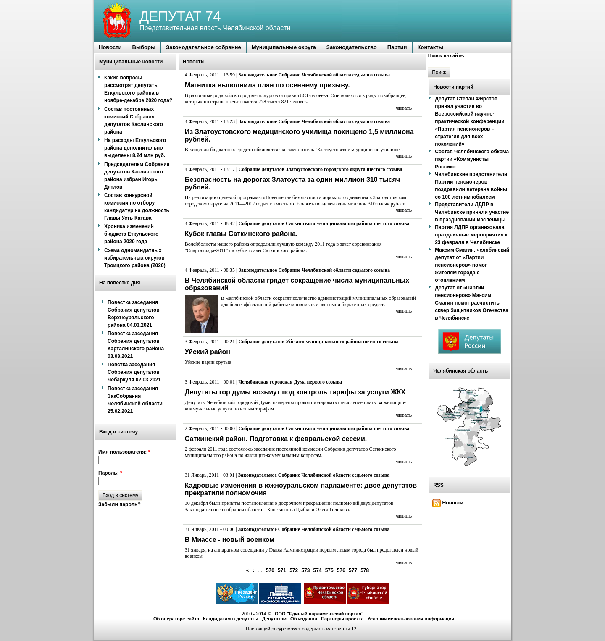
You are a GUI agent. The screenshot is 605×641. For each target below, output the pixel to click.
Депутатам (274, 618)
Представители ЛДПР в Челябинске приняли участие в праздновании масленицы (472, 212)
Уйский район (207, 351)
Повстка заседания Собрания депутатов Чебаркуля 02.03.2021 (134, 372)
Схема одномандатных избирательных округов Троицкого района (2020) (135, 257)
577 (353, 570)
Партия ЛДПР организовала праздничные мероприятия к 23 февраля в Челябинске (471, 234)
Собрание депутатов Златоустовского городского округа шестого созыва (320, 169)
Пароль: (110, 473)
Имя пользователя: (124, 452)
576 (341, 570)
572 (293, 570)
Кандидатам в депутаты (230, 618)
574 (317, 570)
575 (329, 570)
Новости (447, 503)
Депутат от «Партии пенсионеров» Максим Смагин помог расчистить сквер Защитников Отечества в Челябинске (471, 303)
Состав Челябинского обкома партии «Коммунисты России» (472, 159)
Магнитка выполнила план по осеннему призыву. (267, 85)
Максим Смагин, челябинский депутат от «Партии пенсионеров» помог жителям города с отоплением (472, 265)
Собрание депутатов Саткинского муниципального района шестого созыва (323, 223)
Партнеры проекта (342, 618)
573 (305, 570)
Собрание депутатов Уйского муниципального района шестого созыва (318, 341)
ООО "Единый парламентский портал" (319, 613)
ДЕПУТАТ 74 (180, 16)
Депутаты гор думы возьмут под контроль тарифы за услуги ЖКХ (295, 392)
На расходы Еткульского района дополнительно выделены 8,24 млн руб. (135, 147)
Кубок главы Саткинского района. (241, 233)
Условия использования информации (411, 618)
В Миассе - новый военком (229, 539)
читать (404, 108)
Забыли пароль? (119, 504)
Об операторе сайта (175, 618)
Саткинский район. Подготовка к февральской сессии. (276, 438)
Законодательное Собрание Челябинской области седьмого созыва (313, 75)
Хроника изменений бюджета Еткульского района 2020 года (131, 233)
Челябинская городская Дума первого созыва (290, 382)
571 (282, 570)
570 (270, 570)
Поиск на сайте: (446, 55)
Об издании (303, 618)
